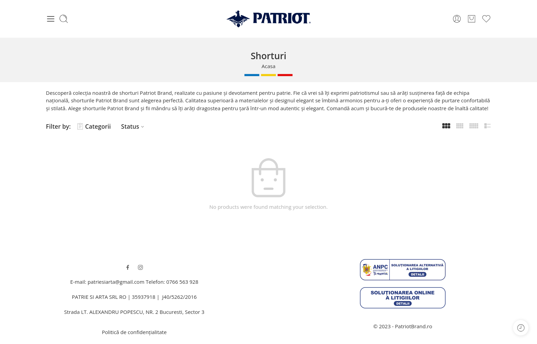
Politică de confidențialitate (134, 332)
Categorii (94, 126)
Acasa (269, 66)
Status (133, 126)
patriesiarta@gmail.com (116, 281)
